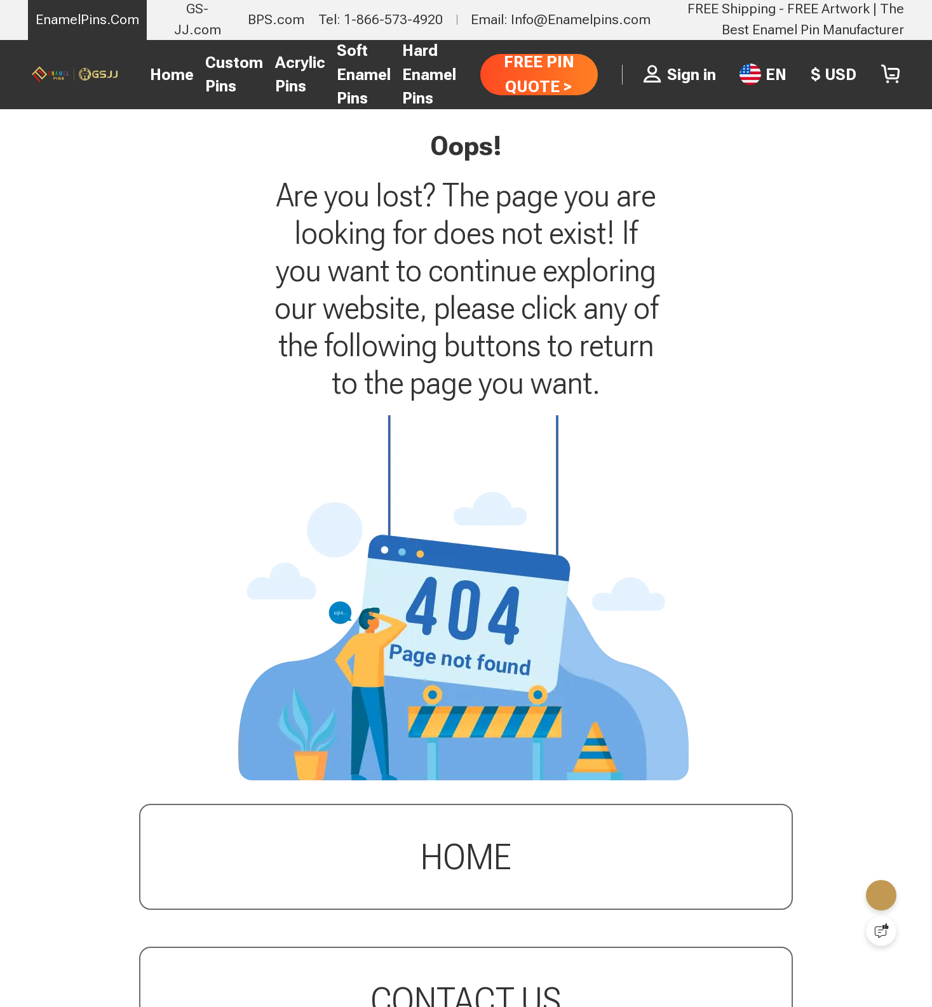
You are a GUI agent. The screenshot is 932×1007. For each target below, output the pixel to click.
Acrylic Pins (300, 74)
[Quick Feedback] (881, 931)
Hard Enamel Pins (429, 74)
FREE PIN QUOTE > (539, 74)
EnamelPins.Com (87, 19)
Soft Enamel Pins (364, 74)
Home (172, 74)
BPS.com (276, 19)
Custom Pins (234, 74)
